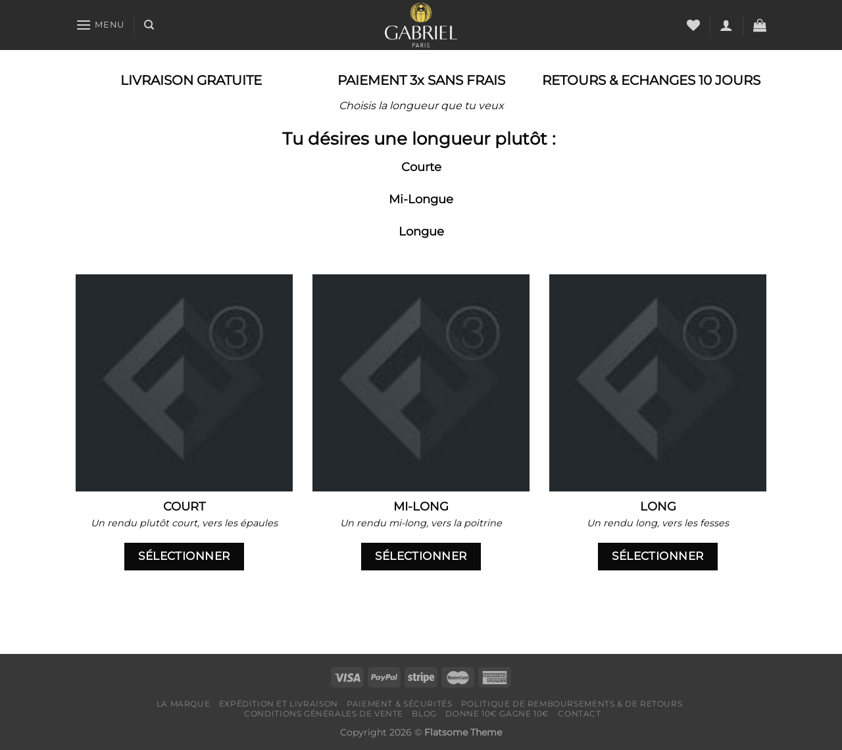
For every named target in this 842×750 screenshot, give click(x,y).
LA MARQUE (183, 704)
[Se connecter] (726, 25)
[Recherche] (149, 25)
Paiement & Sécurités (399, 704)
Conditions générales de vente (323, 713)
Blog (424, 713)
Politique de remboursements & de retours (571, 704)
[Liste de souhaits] (693, 25)
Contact (579, 713)
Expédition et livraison (278, 704)
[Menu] (100, 25)
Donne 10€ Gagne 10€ (497, 713)
